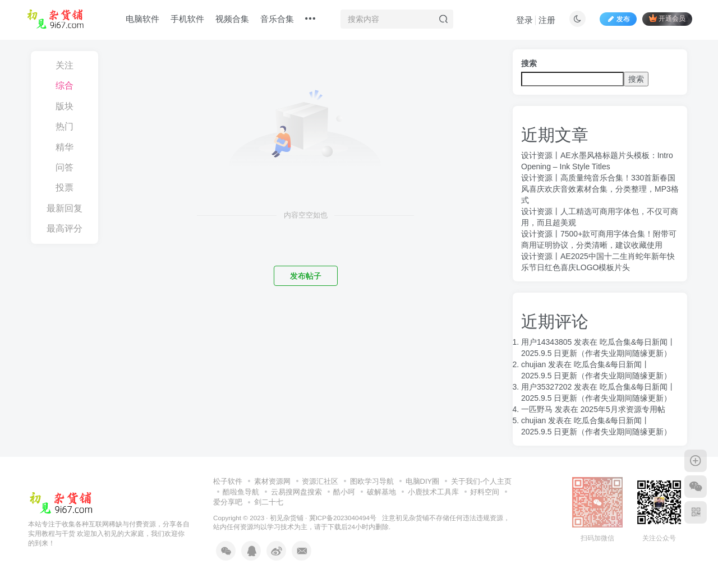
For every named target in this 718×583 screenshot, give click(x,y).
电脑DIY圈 (423, 481)
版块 (64, 106)
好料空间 (484, 492)
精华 (64, 147)
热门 (64, 126)
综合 (64, 85)
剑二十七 (268, 502)
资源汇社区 (320, 481)
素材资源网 (272, 481)
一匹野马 (537, 409)
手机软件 (187, 19)
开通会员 (667, 18)
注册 (546, 20)
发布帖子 (305, 275)
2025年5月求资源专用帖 (623, 409)
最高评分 (64, 228)
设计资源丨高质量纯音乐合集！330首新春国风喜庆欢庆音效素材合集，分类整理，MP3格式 (600, 189)
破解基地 (381, 492)
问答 (64, 167)
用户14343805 (546, 341)
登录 (524, 20)
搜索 (529, 63)
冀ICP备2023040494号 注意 (352, 517)
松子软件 (227, 481)
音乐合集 (277, 19)
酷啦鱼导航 (241, 492)
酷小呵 (344, 492)
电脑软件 (142, 19)
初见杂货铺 (286, 517)
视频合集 (232, 19)
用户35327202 (546, 386)
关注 (64, 65)
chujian (533, 364)
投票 (64, 187)
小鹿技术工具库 (433, 492)
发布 (618, 19)
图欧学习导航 (372, 481)
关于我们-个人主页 (481, 481)
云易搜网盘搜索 (296, 492)
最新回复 (64, 208)
